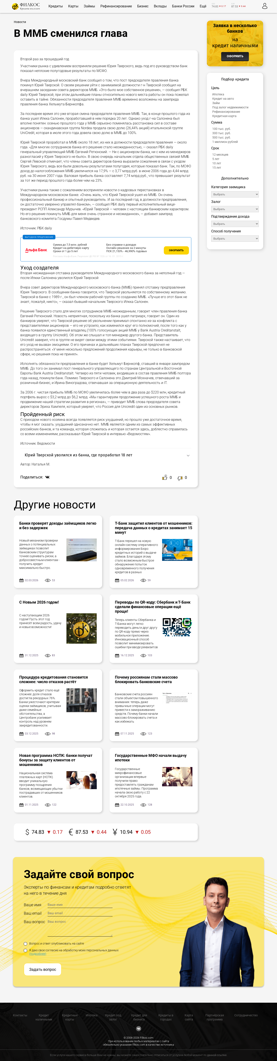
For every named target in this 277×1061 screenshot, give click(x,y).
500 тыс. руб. (221, 137)
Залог (216, 202)
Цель (215, 88)
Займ (216, 103)
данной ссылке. (217, 1055)
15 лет (216, 167)
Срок (215, 148)
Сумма (216, 122)
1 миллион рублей (225, 142)
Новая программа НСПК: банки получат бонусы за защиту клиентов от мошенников (55, 760)
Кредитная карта (224, 116)
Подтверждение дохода (230, 216)
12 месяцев (220, 154)
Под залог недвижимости (230, 107)
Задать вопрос (42, 969)
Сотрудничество (246, 1015)
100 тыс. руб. (221, 129)
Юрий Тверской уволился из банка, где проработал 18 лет (78, 455)
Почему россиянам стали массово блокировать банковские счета (146, 679)
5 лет (215, 159)
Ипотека (218, 94)
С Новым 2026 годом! (39, 602)
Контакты (20, 1015)
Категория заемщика (228, 187)
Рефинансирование (226, 111)
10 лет (216, 163)
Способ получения (226, 231)
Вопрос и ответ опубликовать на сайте (54, 943)
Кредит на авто (223, 98)
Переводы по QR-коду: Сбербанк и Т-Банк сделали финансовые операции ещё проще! (152, 607)
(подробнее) (37, 953)
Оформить (176, 250)
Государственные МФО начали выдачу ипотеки (151, 757)
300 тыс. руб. (221, 133)
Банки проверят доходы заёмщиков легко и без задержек (57, 525)
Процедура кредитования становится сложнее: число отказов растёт (53, 679)
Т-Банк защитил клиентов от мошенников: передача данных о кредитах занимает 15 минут (153, 528)
